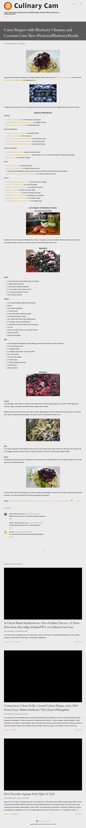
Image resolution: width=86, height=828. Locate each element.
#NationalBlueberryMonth (18, 501)
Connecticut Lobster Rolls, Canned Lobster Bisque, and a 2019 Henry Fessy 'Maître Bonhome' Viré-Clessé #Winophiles (41, 708)
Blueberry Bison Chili (13, 165)
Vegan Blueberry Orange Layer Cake (18, 201)
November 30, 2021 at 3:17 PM (23, 532)
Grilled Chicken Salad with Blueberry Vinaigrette (21, 174)
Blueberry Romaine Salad (15, 168)
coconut (56, 501)
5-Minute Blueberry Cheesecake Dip (18, 182)
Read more (78, 642)
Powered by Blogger (43, 821)
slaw (67, 501)
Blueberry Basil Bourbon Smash (17, 133)
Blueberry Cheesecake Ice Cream (17, 187)
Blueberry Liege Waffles (14, 119)
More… (63, 17)
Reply (11, 519)
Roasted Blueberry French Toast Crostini (19, 144)
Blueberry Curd (12, 157)
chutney (49, 501)
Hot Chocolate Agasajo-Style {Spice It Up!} (29, 794)
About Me (15, 17)
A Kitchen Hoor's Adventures (13, 80)
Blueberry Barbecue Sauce (15, 152)
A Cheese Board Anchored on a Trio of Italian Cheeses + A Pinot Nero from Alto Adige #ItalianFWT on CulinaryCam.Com (41, 625)
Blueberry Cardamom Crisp (15, 184)
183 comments (14, 814)
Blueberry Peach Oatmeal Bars (16, 195)
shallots (62, 501)
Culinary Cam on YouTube (30, 17)
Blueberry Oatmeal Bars (14, 192)
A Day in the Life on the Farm (17, 514)
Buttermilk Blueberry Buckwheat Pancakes (20, 122)
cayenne (43, 501)
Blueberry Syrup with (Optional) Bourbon (19, 141)
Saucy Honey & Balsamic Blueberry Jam (19, 155)
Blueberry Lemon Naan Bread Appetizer (19, 138)
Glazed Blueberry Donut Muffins (17, 125)
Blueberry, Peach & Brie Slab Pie (17, 198)
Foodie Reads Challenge (49, 17)
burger (37, 501)
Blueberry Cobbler (12, 190)
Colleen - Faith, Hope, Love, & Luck (18, 523)
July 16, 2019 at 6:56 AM (33, 514)
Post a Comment (15, 642)
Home (5, 17)
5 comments (13, 730)
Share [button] (78, 501)
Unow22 (11, 532)
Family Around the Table (64, 77)
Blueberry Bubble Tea (13, 136)
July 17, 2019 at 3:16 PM (36, 523)
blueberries (31, 501)
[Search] (73, 3)
